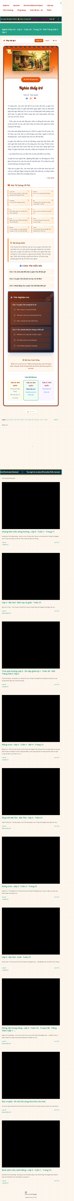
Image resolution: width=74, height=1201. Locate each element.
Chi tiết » (57, 542)
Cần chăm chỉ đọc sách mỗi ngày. (25, 340)
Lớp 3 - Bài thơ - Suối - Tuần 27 (16, 957)
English (47, 40)
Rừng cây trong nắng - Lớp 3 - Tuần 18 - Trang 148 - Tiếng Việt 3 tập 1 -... (29, 1029)
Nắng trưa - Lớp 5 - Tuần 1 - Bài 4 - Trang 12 (22, 744)
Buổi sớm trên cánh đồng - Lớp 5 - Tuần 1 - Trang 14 (26, 1170)
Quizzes (15, 5)
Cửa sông (15, 398)
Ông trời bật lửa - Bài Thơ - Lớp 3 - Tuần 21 (22, 817)
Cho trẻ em (10, 419)
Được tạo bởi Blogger (31, 1193)
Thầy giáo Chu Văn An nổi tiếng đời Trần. (27, 315)
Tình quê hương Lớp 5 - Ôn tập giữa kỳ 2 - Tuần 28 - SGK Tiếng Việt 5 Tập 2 (28, 672)
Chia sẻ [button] (56, 419)
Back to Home (31, 412)
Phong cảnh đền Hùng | (15, 390)
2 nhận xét (5, 760)
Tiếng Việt (39, 40)
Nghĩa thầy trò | (31, 389)
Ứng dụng (20, 10)
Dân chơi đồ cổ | (15, 394)
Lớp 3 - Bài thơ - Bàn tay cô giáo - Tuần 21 (21, 602)
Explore (5, 5)
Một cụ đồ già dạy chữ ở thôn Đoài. (25, 321)
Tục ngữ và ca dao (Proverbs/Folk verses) (46, 472)
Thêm (48, 10)
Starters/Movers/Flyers (32, 5)
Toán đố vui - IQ (35, 10)
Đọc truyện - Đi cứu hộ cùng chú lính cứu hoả (23, 1101)
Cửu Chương (7, 10)
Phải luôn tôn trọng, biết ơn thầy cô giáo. (27, 334)
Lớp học (49, 5)
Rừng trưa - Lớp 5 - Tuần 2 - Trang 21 (19, 886)
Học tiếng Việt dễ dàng (32, 419)
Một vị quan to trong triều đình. (24, 309)
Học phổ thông (19, 419)
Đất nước (46, 392)
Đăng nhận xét (6, 613)
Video (46, 419)
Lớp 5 (42, 419)
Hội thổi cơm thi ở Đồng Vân (31, 393)
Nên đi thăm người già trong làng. (25, 345)
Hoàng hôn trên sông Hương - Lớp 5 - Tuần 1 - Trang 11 (28, 531)
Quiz (55, 40)
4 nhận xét (5, 686)
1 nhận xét (5, 544)
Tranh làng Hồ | (46, 389)
